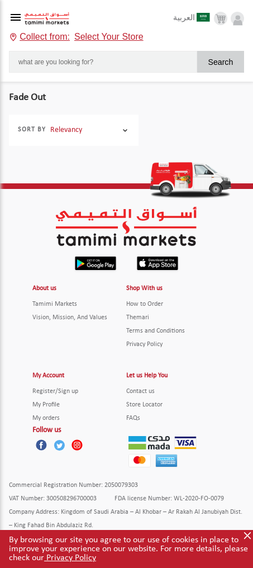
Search (220, 62)
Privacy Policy (70, 557)
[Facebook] (41, 445)
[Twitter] (59, 445)
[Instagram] (77, 445)
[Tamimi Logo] (47, 18)
